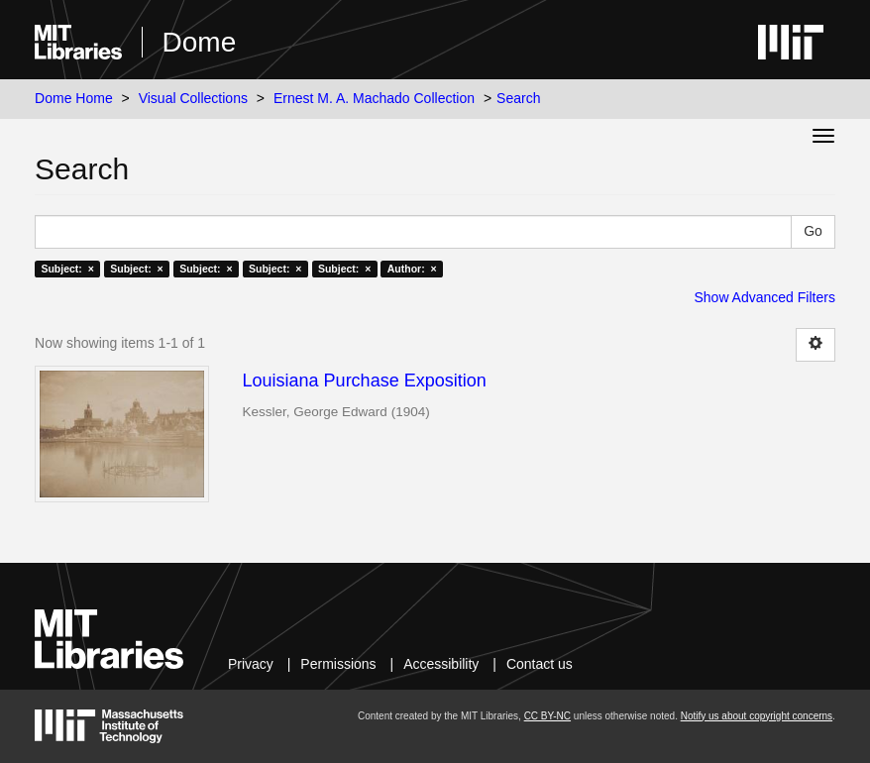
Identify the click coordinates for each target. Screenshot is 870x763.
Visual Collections (193, 98)
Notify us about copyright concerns (756, 715)
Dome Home (74, 98)
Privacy (250, 664)
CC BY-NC (547, 715)
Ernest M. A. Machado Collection (374, 98)
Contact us (539, 664)
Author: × (412, 268)
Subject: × (67, 268)
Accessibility (441, 664)
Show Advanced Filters (764, 297)
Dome (200, 42)
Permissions (338, 664)
